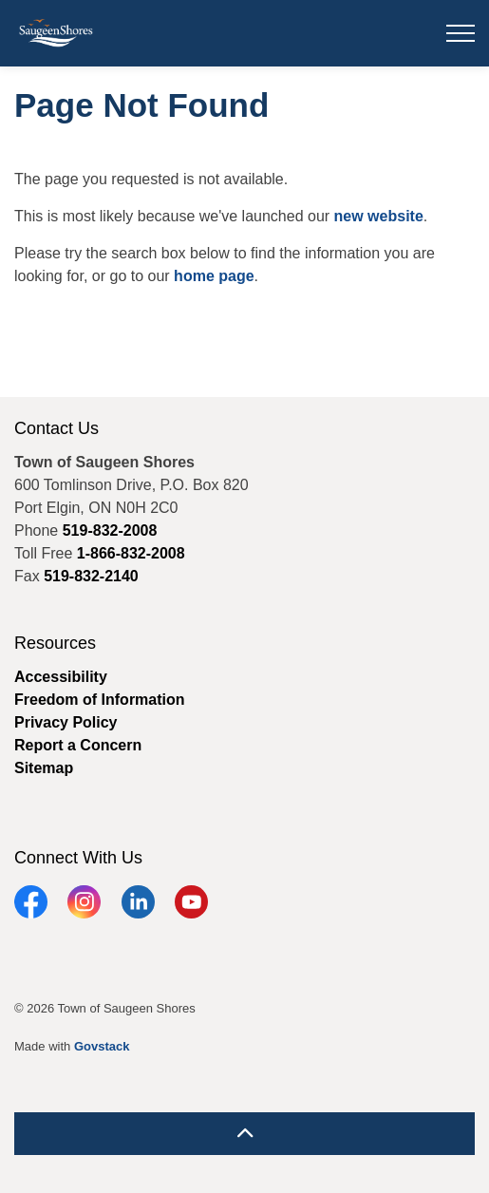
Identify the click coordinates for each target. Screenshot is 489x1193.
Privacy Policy (66, 722)
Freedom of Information (99, 699)
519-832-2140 (91, 576)
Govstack (102, 1046)
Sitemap (43, 768)
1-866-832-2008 (131, 553)
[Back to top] (244, 1133)
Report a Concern (77, 745)
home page (214, 276)
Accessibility (60, 677)
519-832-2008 (110, 530)
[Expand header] (460, 33)
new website (378, 216)
